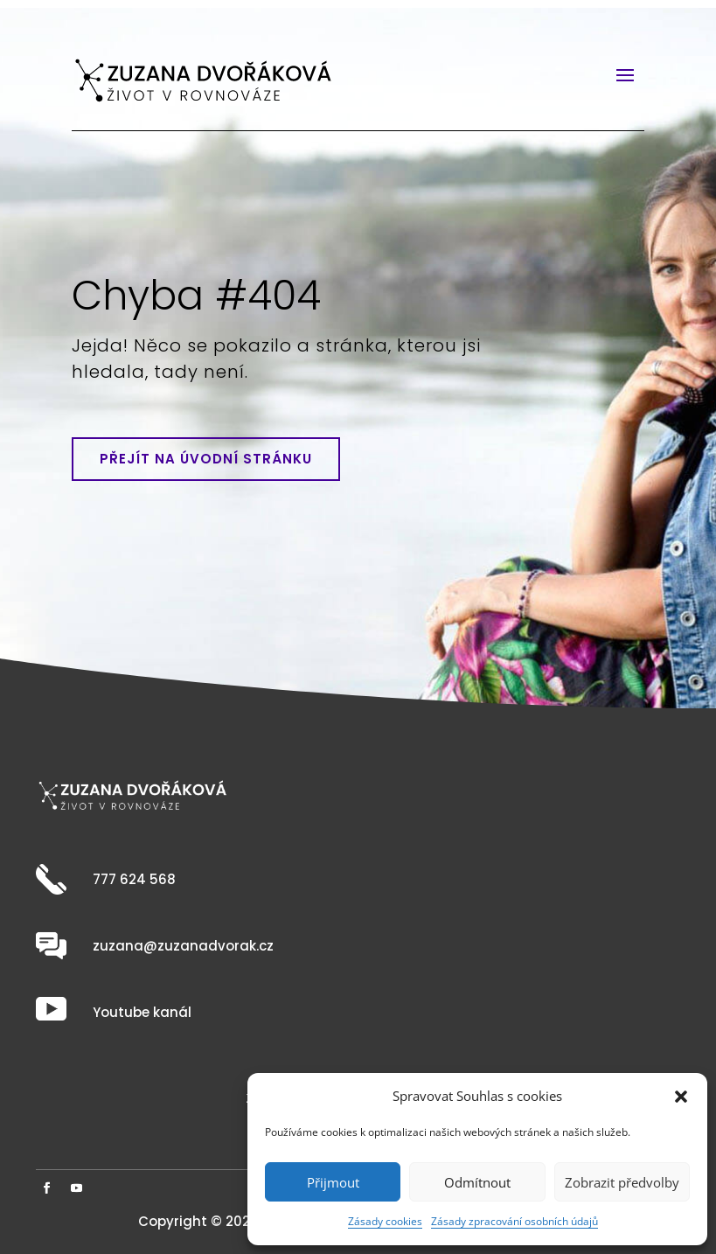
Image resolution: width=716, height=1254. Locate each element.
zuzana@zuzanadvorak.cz (183, 946)
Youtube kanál (142, 1012)
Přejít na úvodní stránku (206, 458)
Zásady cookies (385, 1221)
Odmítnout (477, 1182)
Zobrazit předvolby (622, 1182)
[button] (681, 1096)
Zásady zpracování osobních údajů (514, 1221)
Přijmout (333, 1182)
